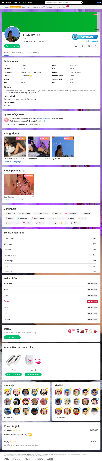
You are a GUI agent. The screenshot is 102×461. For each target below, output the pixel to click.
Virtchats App (61, 7)
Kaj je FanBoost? (92, 41)
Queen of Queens (43, 118)
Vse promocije (38, 7)
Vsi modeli (5, 7)
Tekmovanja (50, 7)
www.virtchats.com (29, 454)
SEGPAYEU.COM (48, 454)
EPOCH (41, 454)
